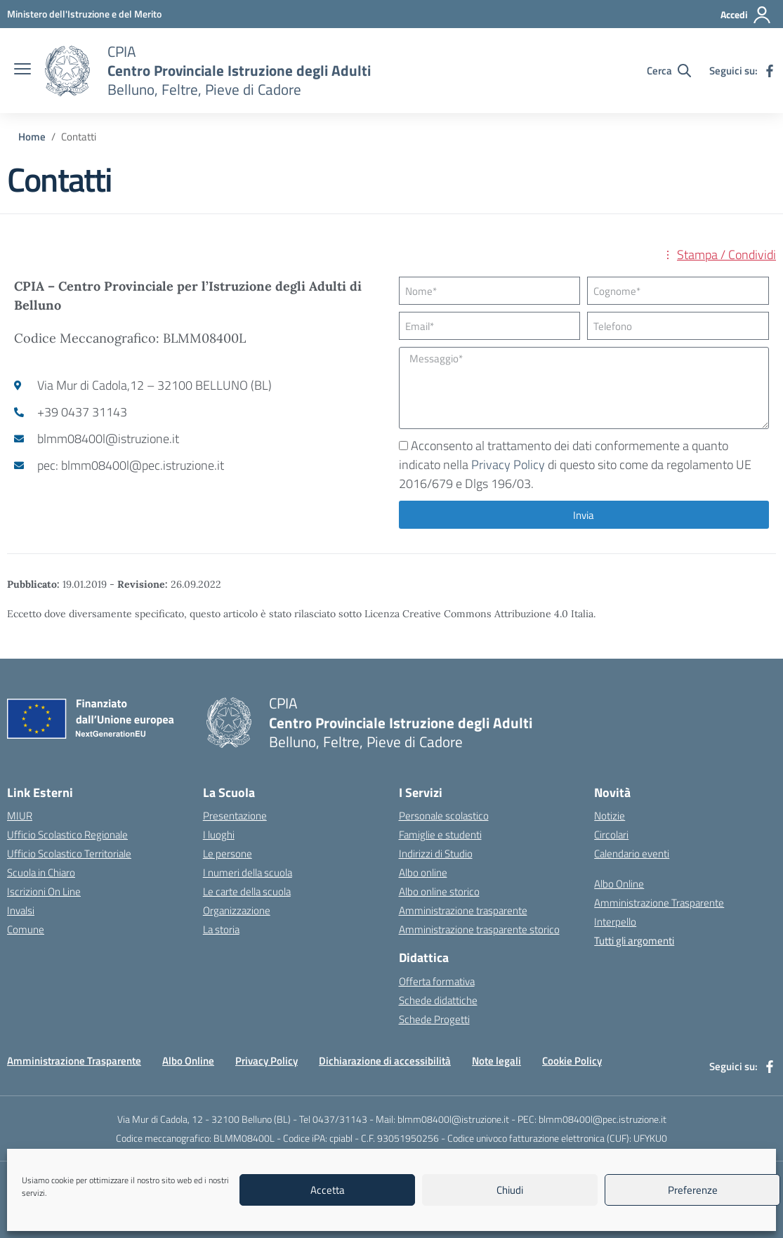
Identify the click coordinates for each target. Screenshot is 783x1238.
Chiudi (509, 1190)
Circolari (611, 835)
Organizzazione (236, 910)
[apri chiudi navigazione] (22, 70)
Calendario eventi (631, 853)
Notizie (609, 816)
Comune (25, 929)
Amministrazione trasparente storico (479, 929)
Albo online (423, 872)
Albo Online (619, 884)
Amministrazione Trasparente (659, 903)
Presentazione (235, 816)
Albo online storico (439, 891)
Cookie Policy (572, 1061)
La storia (221, 929)
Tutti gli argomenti (634, 941)
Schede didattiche (438, 1000)
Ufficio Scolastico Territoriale (69, 853)
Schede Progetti (434, 1019)
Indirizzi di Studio (436, 853)
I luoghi (219, 835)
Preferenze (693, 1190)
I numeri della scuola (247, 872)
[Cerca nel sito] (669, 70)
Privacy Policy (508, 464)
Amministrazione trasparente (463, 910)
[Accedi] (746, 14)
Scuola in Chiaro (41, 872)
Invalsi (20, 910)
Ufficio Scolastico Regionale (67, 835)
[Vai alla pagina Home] (32, 137)
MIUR (19, 816)
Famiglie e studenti (440, 835)
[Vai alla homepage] (67, 71)
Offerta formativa (437, 981)
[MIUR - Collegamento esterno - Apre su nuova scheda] (84, 13)
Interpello (615, 922)
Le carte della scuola (247, 891)
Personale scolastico (444, 816)
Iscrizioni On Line (44, 891)
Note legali (496, 1061)
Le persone (227, 853)
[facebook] (769, 71)
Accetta (327, 1190)
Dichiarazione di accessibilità (385, 1061)
